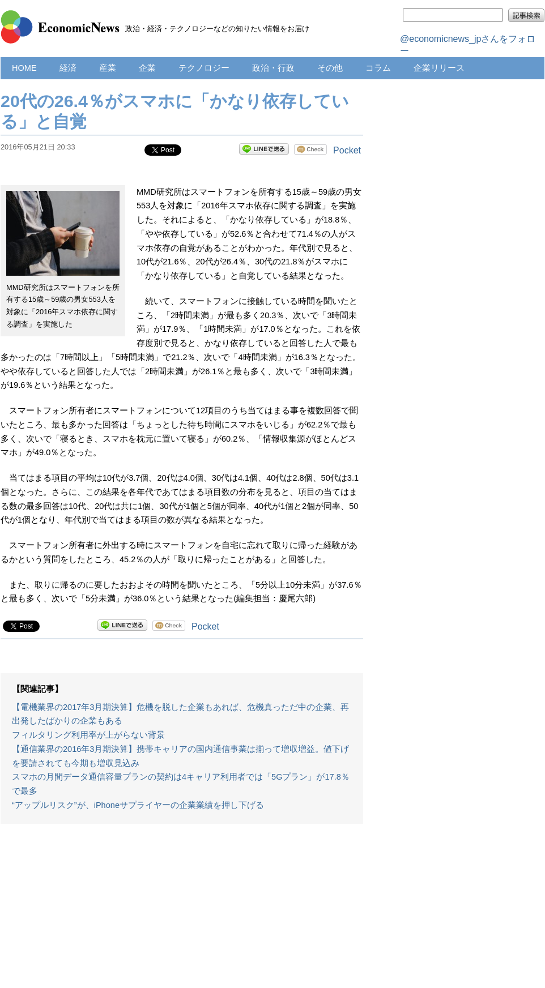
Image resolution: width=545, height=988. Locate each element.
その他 (330, 67)
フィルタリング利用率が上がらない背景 (88, 734)
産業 (107, 67)
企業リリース (439, 67)
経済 (67, 67)
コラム (378, 67)
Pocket (347, 150)
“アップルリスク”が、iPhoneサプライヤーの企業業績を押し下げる (138, 805)
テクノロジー (203, 67)
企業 (147, 67)
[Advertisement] (182, 911)
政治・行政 (273, 67)
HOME (24, 67)
